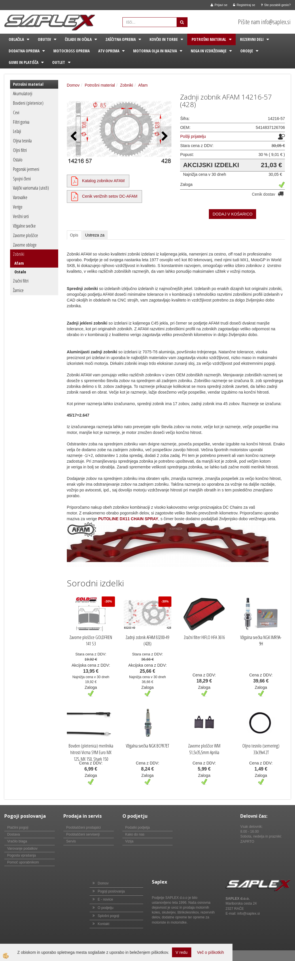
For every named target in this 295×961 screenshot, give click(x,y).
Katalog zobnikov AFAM (103, 180)
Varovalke (20, 197)
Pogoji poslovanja (111, 891)
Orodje (246, 51)
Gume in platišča (23, 62)
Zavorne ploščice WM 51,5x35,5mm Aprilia (204, 749)
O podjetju (106, 908)
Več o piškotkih (210, 952)
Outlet (58, 62)
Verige (17, 207)
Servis (71, 841)
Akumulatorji (22, 93)
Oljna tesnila (22, 141)
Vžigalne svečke (24, 226)
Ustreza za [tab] (95, 235)
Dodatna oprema (24, 51)
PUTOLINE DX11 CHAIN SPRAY (128, 518)
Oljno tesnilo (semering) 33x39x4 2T (260, 749)
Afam (19, 263)
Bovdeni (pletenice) (28, 103)
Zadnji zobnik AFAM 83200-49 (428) (147, 640)
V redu (182, 952)
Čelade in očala (78, 39)
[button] (164, 136)
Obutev (44, 39)
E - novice (105, 899)
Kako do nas (135, 834)
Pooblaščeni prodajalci (83, 827)
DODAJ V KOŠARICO (232, 214)
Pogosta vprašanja (21, 855)
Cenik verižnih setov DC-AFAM (109, 196)
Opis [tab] (74, 235)
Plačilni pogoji (17, 827)
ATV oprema (108, 51)
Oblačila (16, 39)
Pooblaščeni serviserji (83, 834)
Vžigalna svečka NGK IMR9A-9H (260, 640)
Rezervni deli (252, 39)
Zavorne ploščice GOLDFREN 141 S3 (90, 640)
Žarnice (18, 290)
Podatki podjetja (137, 827)
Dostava (13, 834)
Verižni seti (21, 216)
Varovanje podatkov (22, 848)
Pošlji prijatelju (193, 136)
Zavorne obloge (25, 245)
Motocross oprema (71, 51)
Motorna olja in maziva (155, 51)
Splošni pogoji (108, 916)
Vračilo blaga (17, 841)
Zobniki (18, 254)
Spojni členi (22, 179)
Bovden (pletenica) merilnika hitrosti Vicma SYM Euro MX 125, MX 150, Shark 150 (91, 752)
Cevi (16, 112)
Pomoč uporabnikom (23, 862)
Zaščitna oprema (120, 39)
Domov (73, 85)
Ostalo (17, 160)
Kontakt (103, 924)
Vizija (129, 841)
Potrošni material (209, 39)
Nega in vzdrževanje (208, 51)
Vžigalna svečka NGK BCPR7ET (147, 746)
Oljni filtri (20, 150)
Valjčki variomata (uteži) (31, 188)
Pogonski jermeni (26, 169)
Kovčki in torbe (164, 39)
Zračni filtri (21, 281)
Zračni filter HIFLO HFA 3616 (204, 637)
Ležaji (17, 131)
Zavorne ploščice (25, 235)
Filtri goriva (21, 122)
